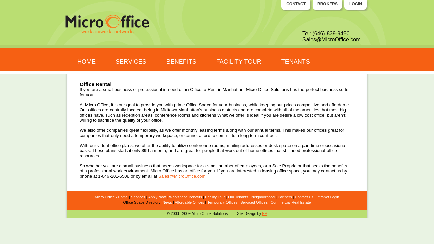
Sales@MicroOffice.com (331, 39)
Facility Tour (215, 197)
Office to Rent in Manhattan (216, 89)
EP (264, 213)
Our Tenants (238, 197)
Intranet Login (327, 197)
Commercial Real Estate (291, 202)
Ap (150, 197)
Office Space (198, 104)
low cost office (310, 115)
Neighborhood (263, 197)
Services (138, 197)
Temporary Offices (222, 202)
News (167, 202)
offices (320, 130)
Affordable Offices (189, 202)
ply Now (159, 197)
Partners (285, 197)
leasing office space (281, 171)
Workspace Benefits (185, 197)
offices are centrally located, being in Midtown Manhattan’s (145, 110)
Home (123, 197)
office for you (202, 171)
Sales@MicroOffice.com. (182, 176)
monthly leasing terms (203, 130)
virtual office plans (115, 145)
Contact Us (304, 197)
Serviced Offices (254, 202)
